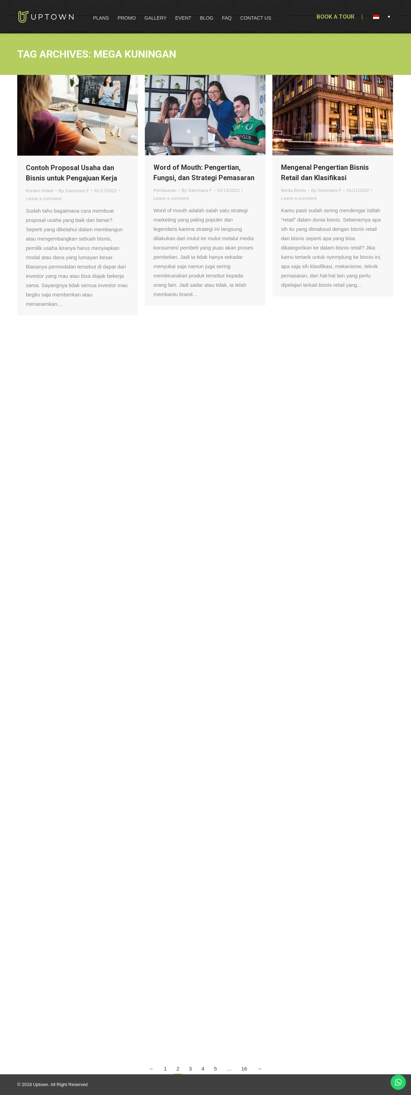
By (74, 190)
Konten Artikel (39, 190)
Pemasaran (164, 190)
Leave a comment (43, 198)
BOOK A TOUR (335, 16)
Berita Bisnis (293, 190)
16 (244, 1069)
